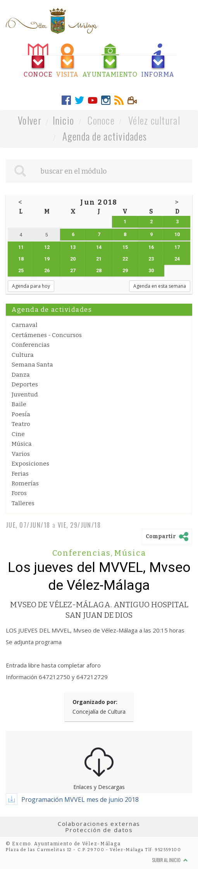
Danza (21, 374)
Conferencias (31, 344)
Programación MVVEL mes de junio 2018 (80, 799)
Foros (19, 493)
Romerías (25, 483)
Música (22, 443)
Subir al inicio (170, 860)
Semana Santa (32, 364)
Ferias (20, 473)
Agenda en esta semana (159, 286)
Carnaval (25, 325)
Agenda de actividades (104, 136)
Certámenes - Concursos (47, 335)
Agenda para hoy (31, 286)
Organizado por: (94, 702)
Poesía (21, 414)
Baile (19, 404)
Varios (21, 453)
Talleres (23, 503)
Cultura (23, 354)
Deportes (25, 384)
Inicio (63, 120)
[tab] (38, 60)
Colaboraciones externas (99, 823)
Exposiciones (30, 463)
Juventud (25, 394)
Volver (29, 120)
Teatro (21, 424)
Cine (18, 434)
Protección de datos (99, 830)
